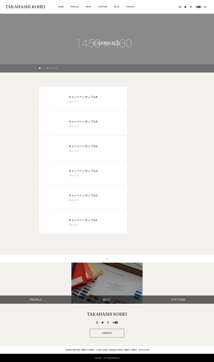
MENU (88, 7)
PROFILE (75, 7)
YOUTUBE (102, 7)
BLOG (116, 7)
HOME (61, 7)
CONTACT (130, 7)
